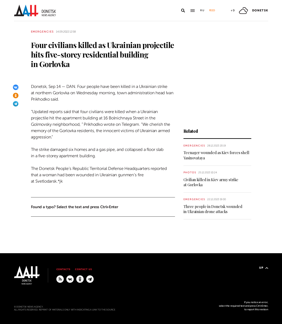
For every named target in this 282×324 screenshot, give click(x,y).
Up (263, 267)
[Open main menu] (192, 10)
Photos (189, 172)
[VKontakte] (15, 87)
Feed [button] (212, 10)
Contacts (63, 269)
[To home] (35, 10)
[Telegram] (15, 104)
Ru (202, 10)
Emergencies (42, 31)
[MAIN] (90, 279)
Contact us (83, 269)
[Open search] (183, 10)
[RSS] (60, 279)
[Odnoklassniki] (15, 95)
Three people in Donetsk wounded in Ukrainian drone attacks (212, 209)
